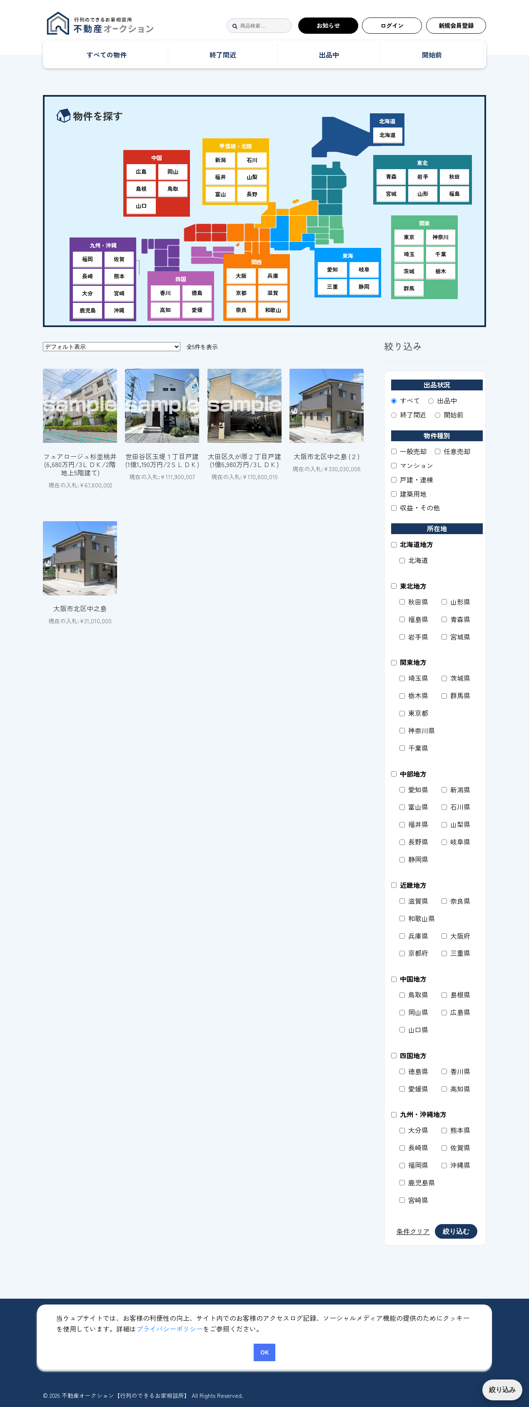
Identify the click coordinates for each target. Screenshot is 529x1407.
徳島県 (413, 1071)
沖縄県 (456, 1165)
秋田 (454, 176)
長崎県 (413, 1147)
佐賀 (119, 259)
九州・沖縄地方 (419, 1114)
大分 (87, 293)
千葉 (440, 254)
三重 (332, 286)
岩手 (422, 176)
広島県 (456, 1012)
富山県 (413, 807)
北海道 (387, 135)
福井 (220, 177)
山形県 (456, 602)
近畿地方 (409, 885)
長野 (252, 194)
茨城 (409, 271)
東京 (409, 237)
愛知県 (413, 790)
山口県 (413, 1030)
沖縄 (119, 310)
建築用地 (409, 494)
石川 (252, 160)
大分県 (413, 1130)
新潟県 (456, 790)
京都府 (413, 953)
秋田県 (413, 602)
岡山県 (413, 1012)
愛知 (332, 269)
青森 (391, 176)
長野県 (413, 842)
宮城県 (456, 637)
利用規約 (219, 1332)
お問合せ (442, 1332)
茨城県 (456, 678)
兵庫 (272, 276)
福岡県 (413, 1165)
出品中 (329, 55)
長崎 (87, 276)
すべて (405, 400)
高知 (165, 310)
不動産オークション (87, 1332)
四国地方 (409, 1055)
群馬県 (456, 695)
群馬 (409, 288)
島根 (141, 188)
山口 (141, 206)
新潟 (220, 160)
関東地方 (409, 662)
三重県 (456, 953)
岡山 (172, 171)
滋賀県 (413, 901)
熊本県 (456, 1130)
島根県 (456, 995)
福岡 (87, 259)
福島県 (413, 619)
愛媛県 (413, 1089)
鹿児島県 (417, 1182)
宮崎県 (413, 1200)
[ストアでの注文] (111, 346)
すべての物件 (107, 55)
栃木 (440, 271)
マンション (412, 465)
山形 (422, 193)
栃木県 (413, 695)
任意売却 (452, 451)
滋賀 (272, 293)
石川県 (456, 807)
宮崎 (119, 293)
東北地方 (409, 586)
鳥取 (172, 188)
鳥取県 (413, 995)
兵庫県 (413, 936)
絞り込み (502, 1389)
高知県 (456, 1089)
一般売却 (409, 451)
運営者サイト (77, 1355)
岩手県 (413, 637)
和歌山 (273, 310)
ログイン (392, 25)
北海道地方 (412, 544)
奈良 (241, 310)
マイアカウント (161, 1332)
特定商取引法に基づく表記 (294, 1332)
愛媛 (197, 310)
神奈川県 (417, 730)
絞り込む (456, 1231)
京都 (241, 293)
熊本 (119, 276)
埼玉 (409, 254)
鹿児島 (88, 310)
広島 (141, 171)
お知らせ (328, 25)
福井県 (413, 824)
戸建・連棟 (412, 480)
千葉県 (413, 748)
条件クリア (413, 1231)
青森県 (456, 619)
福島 (454, 193)
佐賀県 (456, 1147)
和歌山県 (417, 918)
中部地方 (409, 774)
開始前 (432, 55)
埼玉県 (413, 678)
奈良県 (456, 901)
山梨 (252, 177)
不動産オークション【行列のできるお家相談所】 (125, 25)
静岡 (364, 286)
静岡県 (413, 859)
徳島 (197, 293)
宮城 (391, 193)
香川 (165, 293)
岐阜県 (456, 842)
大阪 (241, 276)
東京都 (413, 713)
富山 (220, 194)
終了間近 (223, 55)
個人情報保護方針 (381, 1332)
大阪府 (456, 936)
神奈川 (440, 237)
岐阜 (364, 269)
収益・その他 (415, 507)
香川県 (456, 1071)
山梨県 (456, 824)
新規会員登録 (456, 25)
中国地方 (409, 979)
